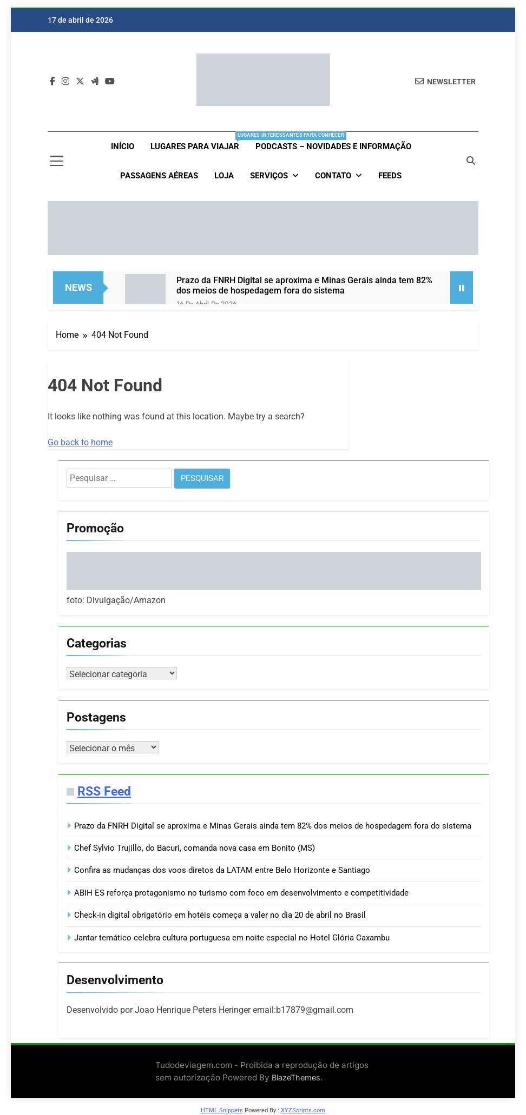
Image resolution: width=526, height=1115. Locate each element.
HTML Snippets (222, 1110)
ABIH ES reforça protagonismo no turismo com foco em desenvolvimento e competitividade (241, 893)
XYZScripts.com (303, 1110)
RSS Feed (104, 791)
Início (122, 146)
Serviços (269, 176)
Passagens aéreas (159, 176)
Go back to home (80, 442)
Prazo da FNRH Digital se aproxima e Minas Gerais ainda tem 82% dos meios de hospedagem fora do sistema (304, 285)
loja (224, 176)
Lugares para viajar (198, 141)
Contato (333, 176)
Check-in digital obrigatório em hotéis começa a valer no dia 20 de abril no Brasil (220, 915)
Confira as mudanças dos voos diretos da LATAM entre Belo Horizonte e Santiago (222, 870)
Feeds (390, 176)
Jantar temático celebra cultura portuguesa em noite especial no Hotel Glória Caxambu (232, 938)
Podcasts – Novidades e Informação (333, 146)
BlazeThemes (296, 1077)
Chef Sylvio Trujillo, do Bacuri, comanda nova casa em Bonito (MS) (194, 848)
